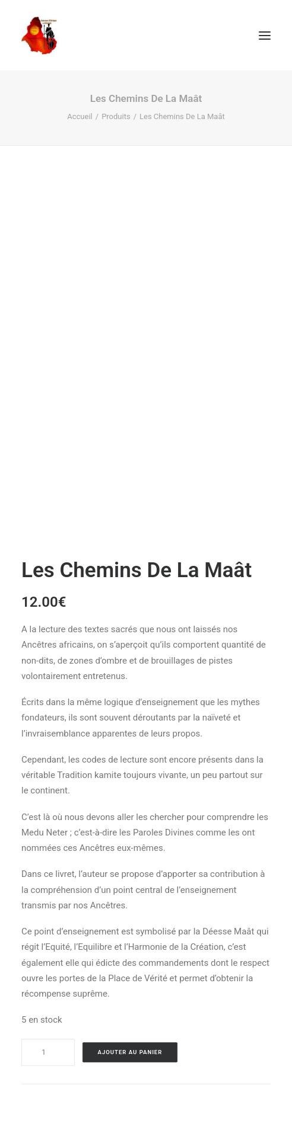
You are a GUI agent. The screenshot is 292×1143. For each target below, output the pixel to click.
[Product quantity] (48, 1052)
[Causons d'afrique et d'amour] (40, 35)
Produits (116, 116)
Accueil (79, 116)
